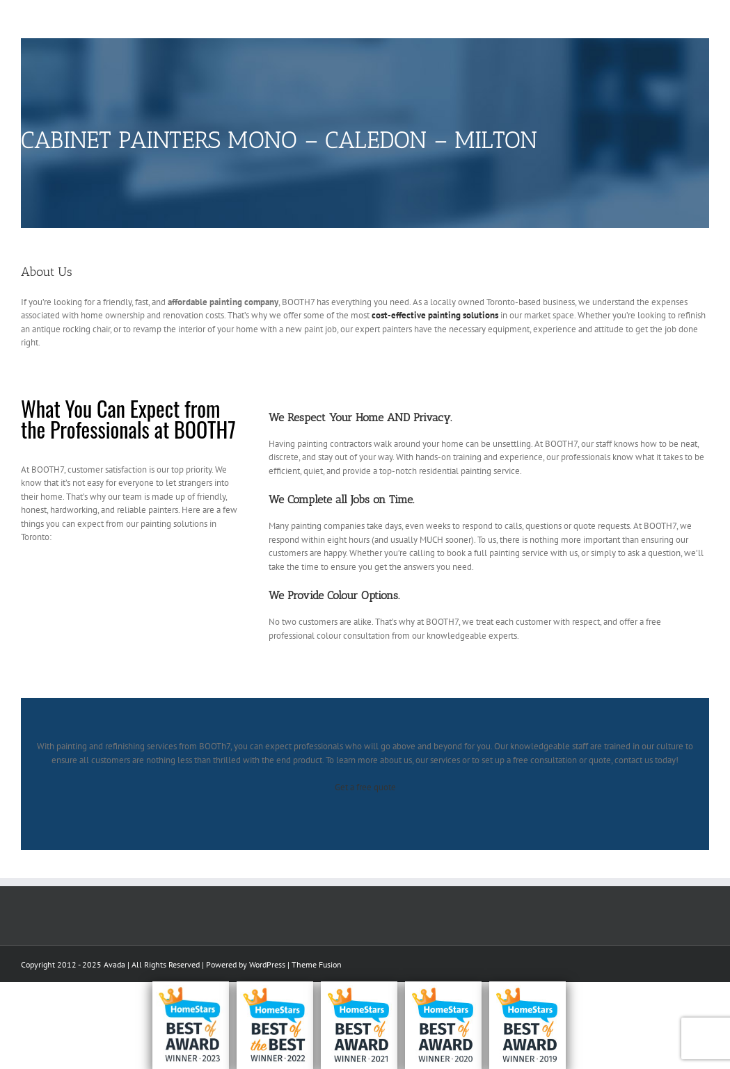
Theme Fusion (317, 964)
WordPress (267, 964)
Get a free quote (365, 787)
